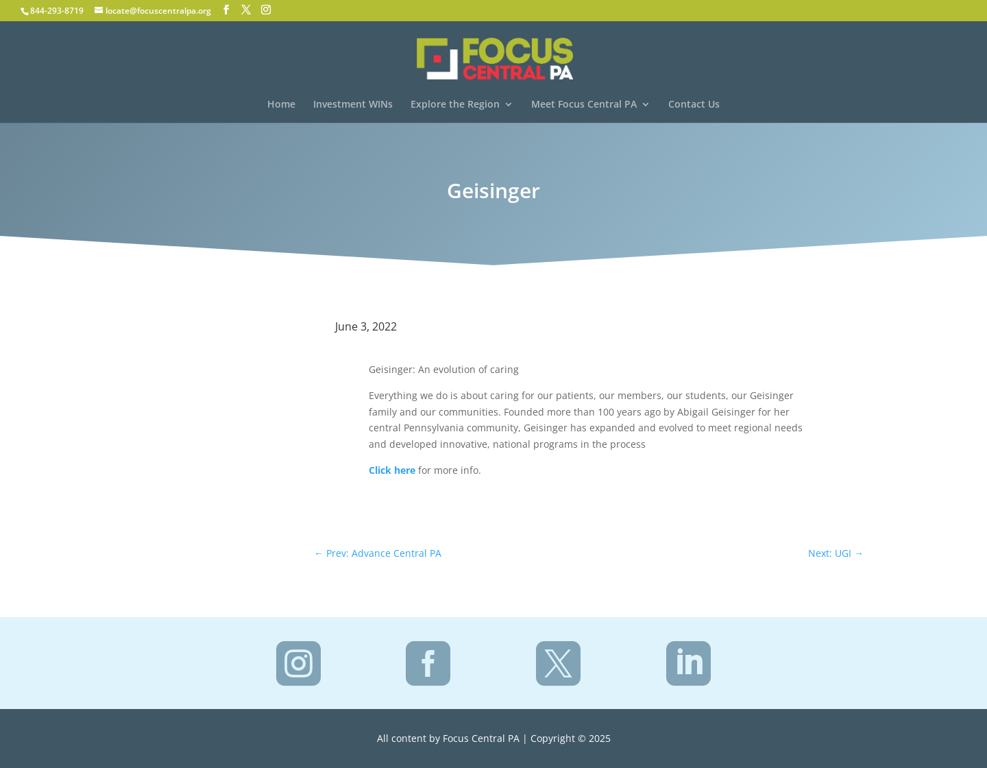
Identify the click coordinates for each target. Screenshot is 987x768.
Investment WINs (353, 104)
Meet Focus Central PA (584, 104)
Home (281, 104)
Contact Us (694, 104)
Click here (392, 470)
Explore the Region (455, 104)
